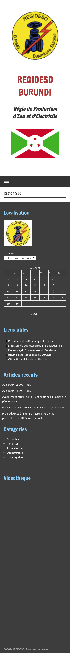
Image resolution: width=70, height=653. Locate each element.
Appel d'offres (15, 448)
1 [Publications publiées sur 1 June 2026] (8, 279)
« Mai (34, 314)
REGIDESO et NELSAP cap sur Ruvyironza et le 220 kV (33, 407)
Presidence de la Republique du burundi (31, 341)
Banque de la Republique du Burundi (29, 354)
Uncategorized (15, 457)
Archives (9, 253)
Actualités (13, 439)
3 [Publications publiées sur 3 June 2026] (26, 279)
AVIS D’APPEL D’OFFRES (16, 384)
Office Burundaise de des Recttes (28, 359)
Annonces (12, 443)
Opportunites (15, 452)
